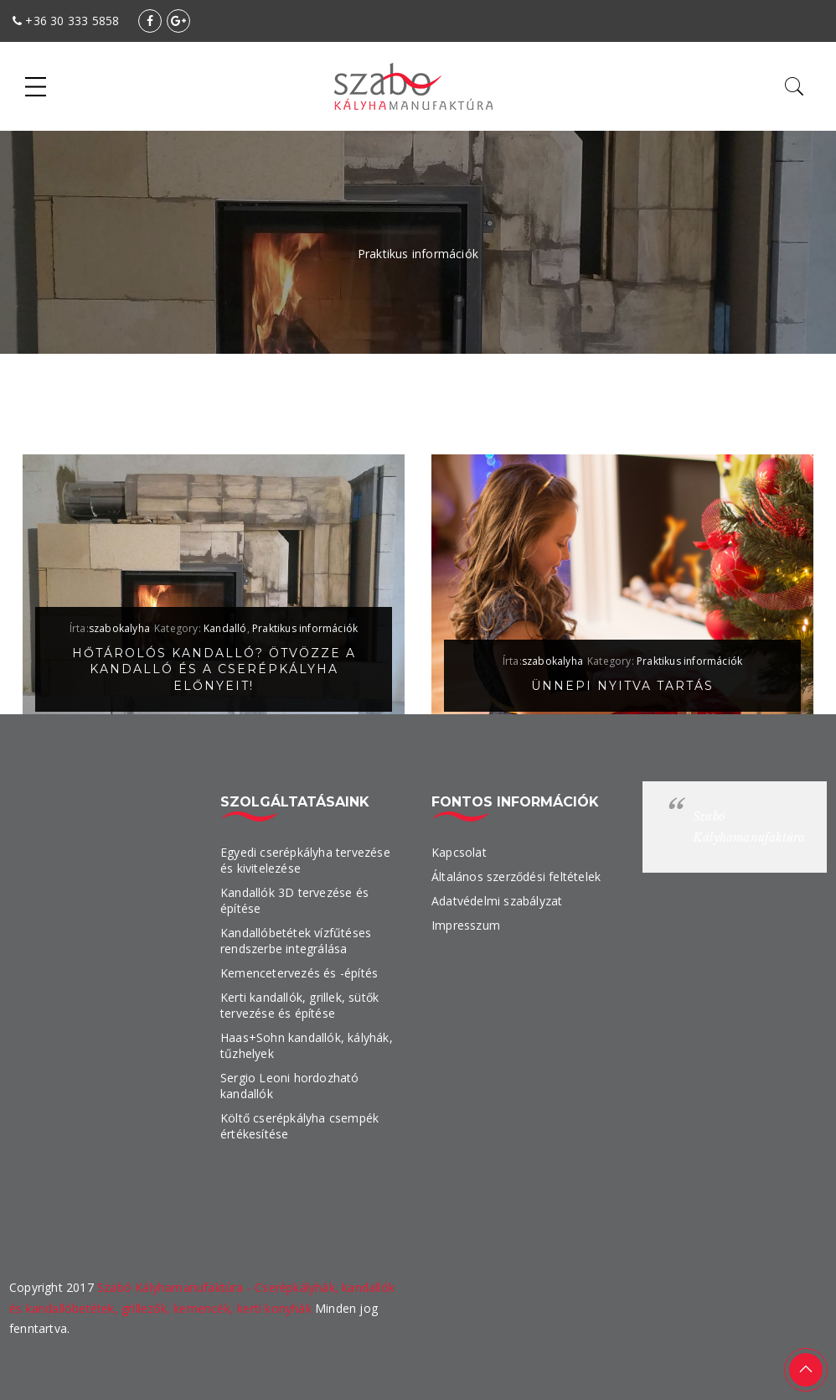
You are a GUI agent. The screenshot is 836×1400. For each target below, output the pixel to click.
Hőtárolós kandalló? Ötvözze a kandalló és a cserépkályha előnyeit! (214, 670)
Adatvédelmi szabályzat (496, 901)
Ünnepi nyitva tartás (622, 685)
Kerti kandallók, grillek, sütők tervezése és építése (299, 1005)
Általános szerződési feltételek (516, 876)
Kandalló (225, 628)
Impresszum (465, 925)
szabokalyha (119, 628)
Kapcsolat (459, 852)
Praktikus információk (305, 628)
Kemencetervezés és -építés (299, 973)
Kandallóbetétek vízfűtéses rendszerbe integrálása (295, 941)
